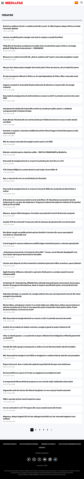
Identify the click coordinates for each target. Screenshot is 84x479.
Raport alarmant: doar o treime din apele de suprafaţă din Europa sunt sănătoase (36, 364)
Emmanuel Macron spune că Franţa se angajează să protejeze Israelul (32, 373)
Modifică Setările (42, 453)
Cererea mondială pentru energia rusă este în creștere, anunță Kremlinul (33, 37)
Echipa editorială (9, 444)
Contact (42, 447)
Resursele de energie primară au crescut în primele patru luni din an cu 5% (33, 161)
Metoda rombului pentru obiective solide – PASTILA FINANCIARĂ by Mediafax (35, 152)
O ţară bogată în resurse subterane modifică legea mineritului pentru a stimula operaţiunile (41, 243)
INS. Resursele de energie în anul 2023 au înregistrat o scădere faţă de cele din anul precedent (41, 356)
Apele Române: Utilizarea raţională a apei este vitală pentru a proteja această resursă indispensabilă (38, 273)
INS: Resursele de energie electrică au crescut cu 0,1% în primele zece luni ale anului (37, 318)
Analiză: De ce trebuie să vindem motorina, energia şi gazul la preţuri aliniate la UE (36, 327)
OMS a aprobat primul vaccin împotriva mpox (22, 399)
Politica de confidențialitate (70, 444)
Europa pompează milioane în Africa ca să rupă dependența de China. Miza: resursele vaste (40, 76)
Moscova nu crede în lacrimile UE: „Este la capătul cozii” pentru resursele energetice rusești (40, 57)
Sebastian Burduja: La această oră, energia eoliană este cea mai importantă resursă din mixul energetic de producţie (41, 295)
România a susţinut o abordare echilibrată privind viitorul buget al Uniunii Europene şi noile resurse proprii (40, 132)
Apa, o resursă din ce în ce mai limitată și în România (24, 178)
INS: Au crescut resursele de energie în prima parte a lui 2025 (28, 142)
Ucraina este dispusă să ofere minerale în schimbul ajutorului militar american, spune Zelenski (42, 263)
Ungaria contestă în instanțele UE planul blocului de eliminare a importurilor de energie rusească (38, 86)
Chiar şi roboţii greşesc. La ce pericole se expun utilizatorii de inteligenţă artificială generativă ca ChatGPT (41, 337)
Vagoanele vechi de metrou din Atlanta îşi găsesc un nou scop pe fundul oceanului (37, 390)
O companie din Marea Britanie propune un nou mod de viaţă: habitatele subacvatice (38, 382)
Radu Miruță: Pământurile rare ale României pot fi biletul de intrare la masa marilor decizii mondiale (40, 121)
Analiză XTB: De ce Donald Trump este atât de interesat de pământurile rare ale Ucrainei (39, 222)
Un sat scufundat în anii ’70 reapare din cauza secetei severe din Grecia (32, 408)
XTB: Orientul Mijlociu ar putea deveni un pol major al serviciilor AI (30, 170)
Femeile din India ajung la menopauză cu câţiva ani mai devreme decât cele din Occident (39, 347)
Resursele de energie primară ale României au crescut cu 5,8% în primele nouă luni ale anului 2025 (41, 97)
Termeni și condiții (48, 444)
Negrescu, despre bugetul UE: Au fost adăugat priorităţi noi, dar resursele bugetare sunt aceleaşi (39, 418)
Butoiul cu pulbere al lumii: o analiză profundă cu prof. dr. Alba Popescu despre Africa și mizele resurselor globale (41, 27)
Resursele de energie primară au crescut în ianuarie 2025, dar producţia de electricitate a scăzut (39, 190)
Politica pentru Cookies (29, 444)
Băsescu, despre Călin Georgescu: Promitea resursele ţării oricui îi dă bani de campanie (39, 213)
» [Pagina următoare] (51, 430)
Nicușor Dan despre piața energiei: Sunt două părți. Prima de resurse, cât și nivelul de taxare (41, 67)
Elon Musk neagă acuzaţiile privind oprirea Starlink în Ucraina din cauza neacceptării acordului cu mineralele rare (38, 233)
